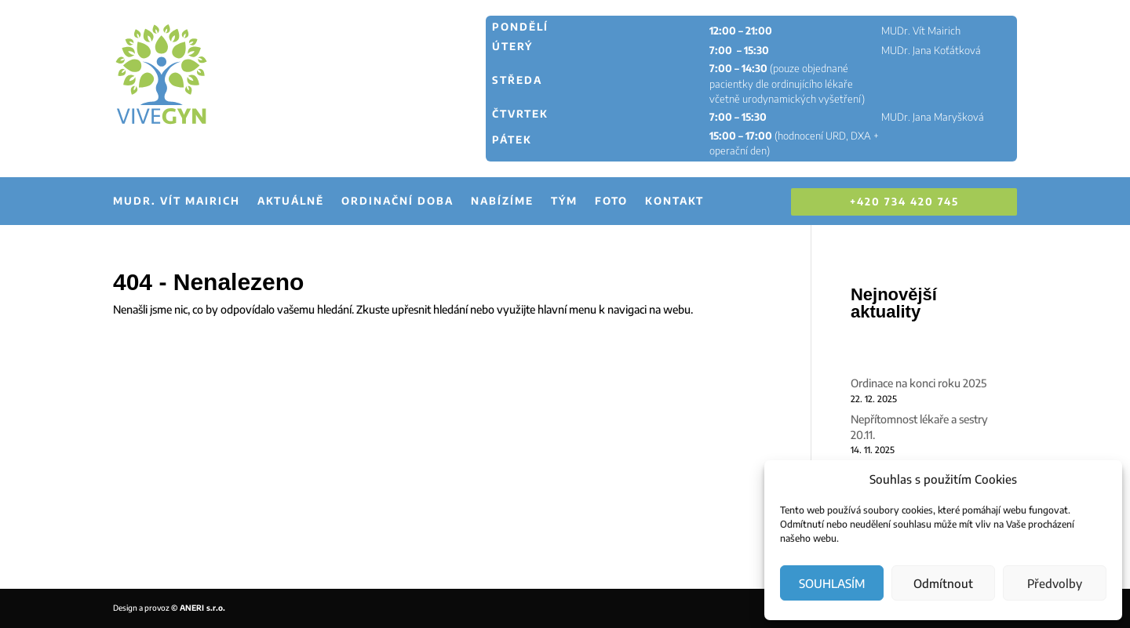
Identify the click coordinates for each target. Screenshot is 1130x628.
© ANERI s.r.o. (198, 607)
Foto (611, 201)
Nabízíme (502, 201)
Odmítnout (943, 583)
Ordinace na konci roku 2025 (918, 383)
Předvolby (1054, 583)
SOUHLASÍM (832, 583)
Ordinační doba (397, 201)
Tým (564, 201)
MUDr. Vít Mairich (176, 201)
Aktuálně (290, 201)
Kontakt (674, 201)
